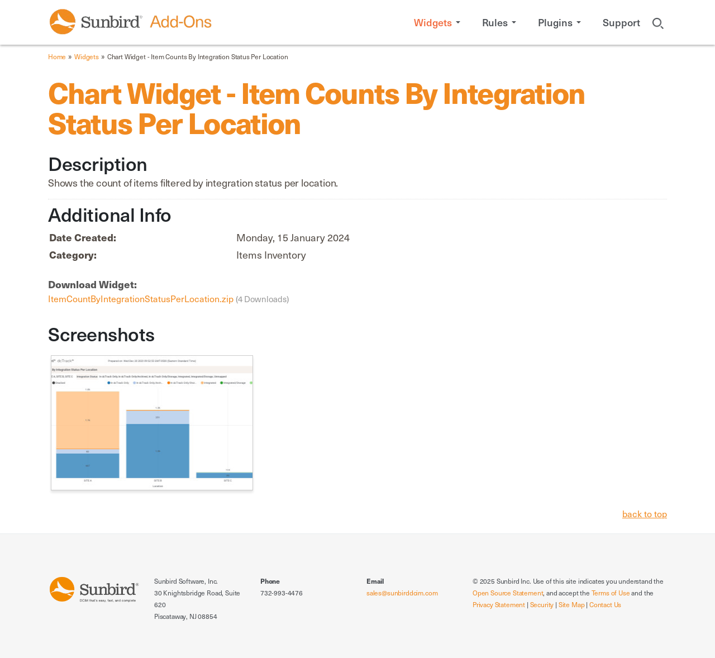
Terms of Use (611, 593)
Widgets (86, 56)
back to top (644, 513)
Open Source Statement (508, 593)
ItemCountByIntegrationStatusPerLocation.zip (142, 298)
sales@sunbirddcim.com (401, 593)
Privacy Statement (499, 604)
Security (542, 604)
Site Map (572, 604)
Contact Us (605, 604)
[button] (439, 22)
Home (57, 56)
